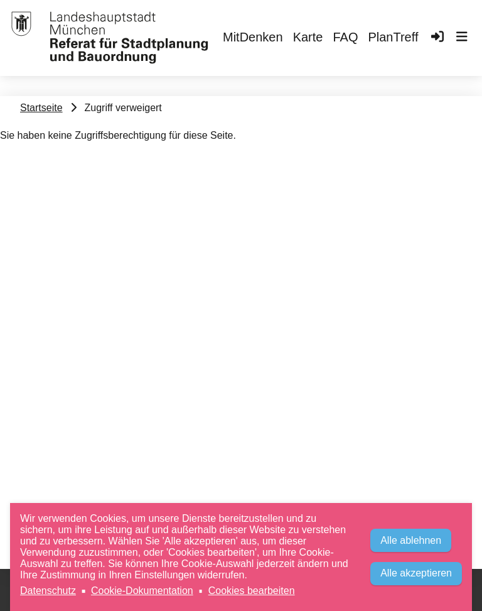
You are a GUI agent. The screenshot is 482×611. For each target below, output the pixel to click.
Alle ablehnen (410, 540)
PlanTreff (393, 37)
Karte (308, 37)
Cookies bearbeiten (251, 590)
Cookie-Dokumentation (142, 590)
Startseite (41, 107)
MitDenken (253, 37)
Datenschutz (48, 590)
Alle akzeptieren (416, 573)
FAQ (345, 37)
